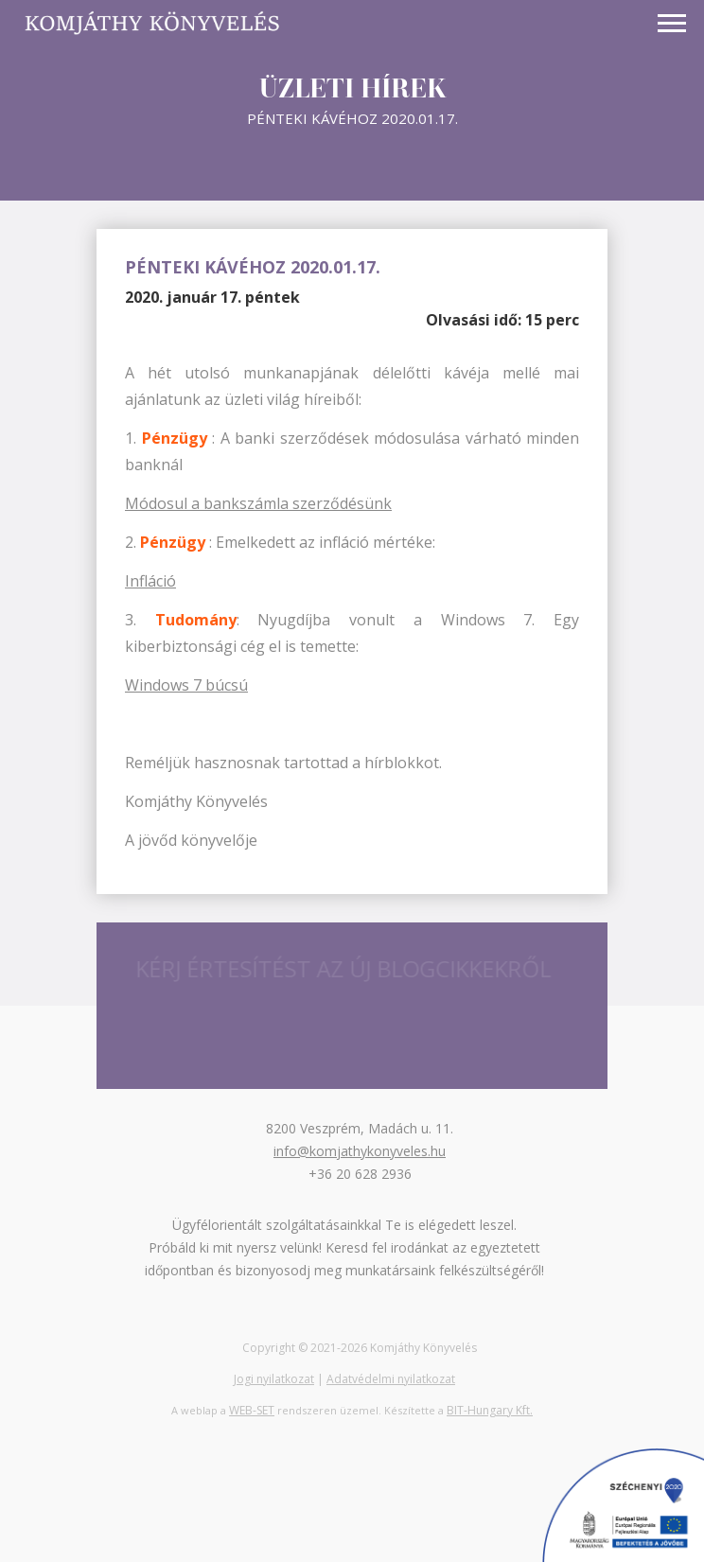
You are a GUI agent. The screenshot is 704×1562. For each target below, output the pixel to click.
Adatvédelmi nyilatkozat (390, 1379)
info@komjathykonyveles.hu (359, 1151)
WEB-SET (251, 1410)
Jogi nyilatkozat (274, 1379)
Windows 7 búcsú (186, 685)
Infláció (150, 580)
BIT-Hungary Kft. (490, 1410)
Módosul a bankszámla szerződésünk (258, 503)
